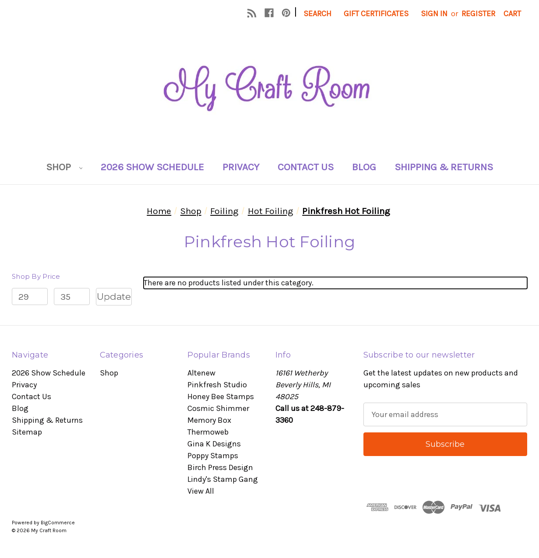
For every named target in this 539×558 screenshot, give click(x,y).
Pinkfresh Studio (217, 385)
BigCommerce (58, 522)
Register (478, 13)
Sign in (434, 13)
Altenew (201, 373)
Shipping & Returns (444, 167)
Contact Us (306, 167)
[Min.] (30, 296)
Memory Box (209, 420)
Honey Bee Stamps (220, 396)
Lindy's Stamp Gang (222, 479)
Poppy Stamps (212, 455)
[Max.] (72, 296)
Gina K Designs (214, 444)
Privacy (240, 167)
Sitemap (27, 432)
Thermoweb (208, 432)
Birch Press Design (220, 467)
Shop (64, 167)
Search (317, 13)
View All (200, 491)
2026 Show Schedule (152, 167)
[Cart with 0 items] (512, 14)
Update (114, 296)
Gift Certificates (376, 13)
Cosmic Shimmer (218, 408)
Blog (364, 167)
